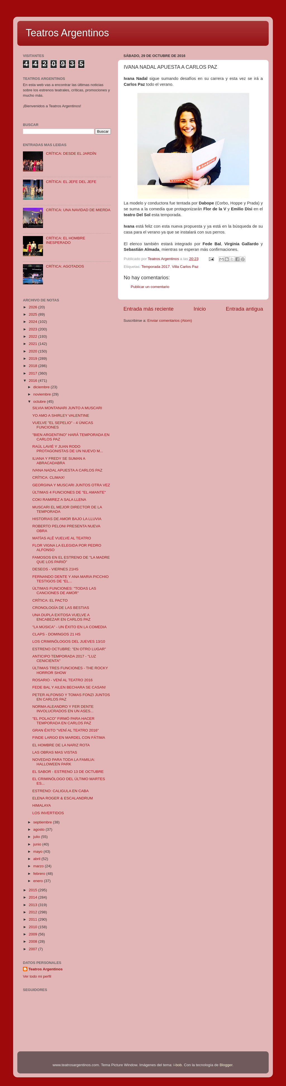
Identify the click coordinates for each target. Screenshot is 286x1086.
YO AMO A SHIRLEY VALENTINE (60, 415)
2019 (33, 358)
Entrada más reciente (148, 309)
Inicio (200, 309)
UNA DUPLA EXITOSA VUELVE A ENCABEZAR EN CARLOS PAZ (61, 617)
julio (37, 837)
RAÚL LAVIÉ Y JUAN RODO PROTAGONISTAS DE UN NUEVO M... (67, 448)
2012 (33, 912)
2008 (33, 941)
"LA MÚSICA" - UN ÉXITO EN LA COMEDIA (69, 627)
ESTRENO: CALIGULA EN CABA (60, 791)
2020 (33, 351)
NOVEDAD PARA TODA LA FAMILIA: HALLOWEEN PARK (63, 762)
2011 (33, 919)
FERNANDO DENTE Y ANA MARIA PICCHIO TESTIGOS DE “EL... (70, 579)
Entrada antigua (244, 309)
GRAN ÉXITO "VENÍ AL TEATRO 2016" (65, 730)
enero (38, 881)
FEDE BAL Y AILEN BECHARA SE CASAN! (69, 687)
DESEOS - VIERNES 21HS (55, 569)
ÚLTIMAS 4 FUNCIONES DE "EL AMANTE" (69, 492)
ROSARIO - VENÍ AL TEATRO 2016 (62, 680)
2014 (33, 897)
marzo (39, 866)
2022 (33, 336)
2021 (33, 344)
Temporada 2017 (156, 267)
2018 (33, 366)
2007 (33, 949)
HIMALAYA (41, 805)
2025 (33, 314)
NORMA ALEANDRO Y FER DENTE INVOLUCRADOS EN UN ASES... (63, 708)
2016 (33, 380)
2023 (33, 329)
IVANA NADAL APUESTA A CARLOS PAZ (67, 470)
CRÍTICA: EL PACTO (50, 600)
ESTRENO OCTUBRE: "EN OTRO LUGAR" (69, 649)
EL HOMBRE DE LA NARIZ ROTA (61, 745)
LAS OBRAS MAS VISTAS (54, 752)
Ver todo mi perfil (37, 976)
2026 (33, 307)
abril (37, 859)
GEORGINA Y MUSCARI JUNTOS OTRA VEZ (71, 485)
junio (37, 844)
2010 (33, 927)
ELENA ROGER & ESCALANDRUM (62, 798)
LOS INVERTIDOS (48, 813)
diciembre (42, 387)
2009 (33, 934)
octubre (40, 401)
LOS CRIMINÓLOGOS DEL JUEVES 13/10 (68, 641)
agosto (39, 829)
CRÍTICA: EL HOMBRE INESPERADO (65, 240)
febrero (39, 873)
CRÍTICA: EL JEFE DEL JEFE (71, 182)
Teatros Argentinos (67, 33)
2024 (33, 322)
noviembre (42, 394)
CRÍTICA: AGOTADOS (65, 266)
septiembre (43, 822)
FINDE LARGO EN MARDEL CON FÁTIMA (68, 737)
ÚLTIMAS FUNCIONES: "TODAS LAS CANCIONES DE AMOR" (64, 590)
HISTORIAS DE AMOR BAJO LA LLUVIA (66, 519)
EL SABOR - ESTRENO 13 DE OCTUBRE (68, 772)
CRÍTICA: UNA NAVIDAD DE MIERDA (78, 210)
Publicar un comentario (150, 287)
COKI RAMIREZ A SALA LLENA (59, 499)
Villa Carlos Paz (185, 267)
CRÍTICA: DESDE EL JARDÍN (71, 153)
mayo (38, 851)
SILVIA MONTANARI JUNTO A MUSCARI (67, 408)
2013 (33, 905)
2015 (33, 890)
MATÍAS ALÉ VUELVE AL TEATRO (61, 538)
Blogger (226, 1065)
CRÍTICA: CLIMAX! (48, 477)
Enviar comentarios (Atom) (169, 320)
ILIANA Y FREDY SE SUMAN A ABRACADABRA (58, 460)
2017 (33, 373)
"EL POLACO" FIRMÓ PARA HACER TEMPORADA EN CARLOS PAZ (63, 720)
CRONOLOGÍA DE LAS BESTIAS (60, 608)
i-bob (177, 1065)
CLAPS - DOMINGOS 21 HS (56, 634)
